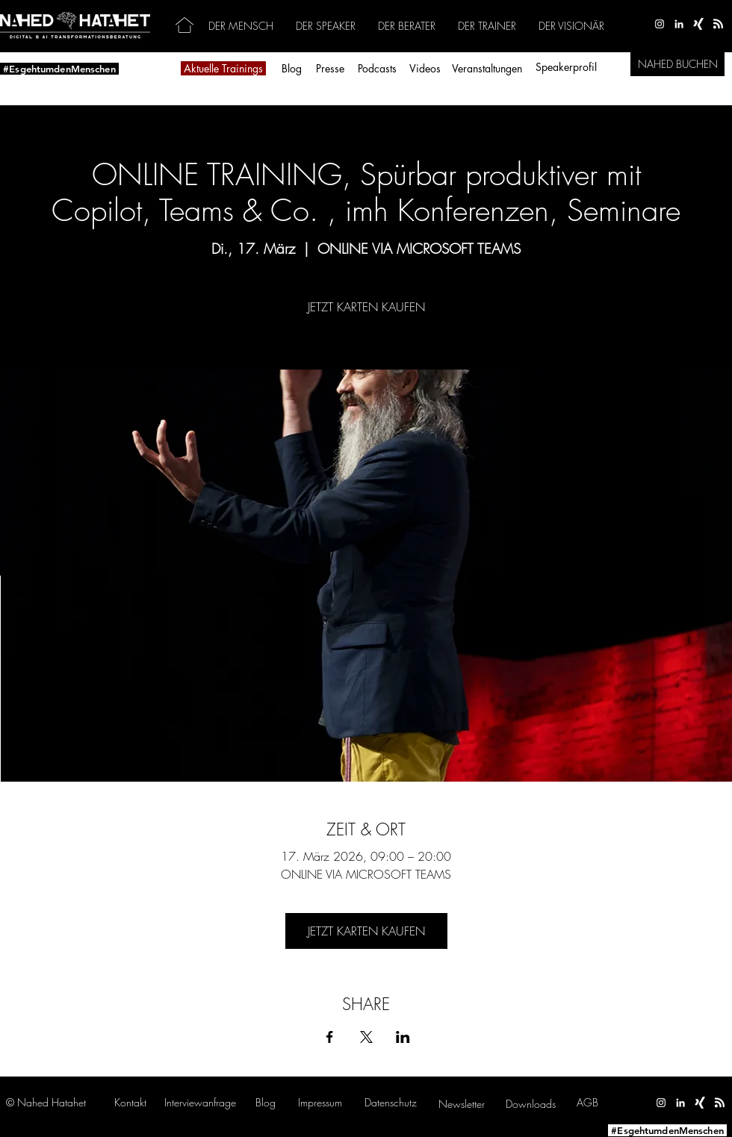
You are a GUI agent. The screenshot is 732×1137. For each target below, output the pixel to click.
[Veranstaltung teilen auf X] (366, 1037)
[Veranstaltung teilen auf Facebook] (330, 1037)
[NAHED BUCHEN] (677, 64)
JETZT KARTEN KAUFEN (366, 307)
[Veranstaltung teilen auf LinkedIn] (403, 1037)
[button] (200, 1102)
